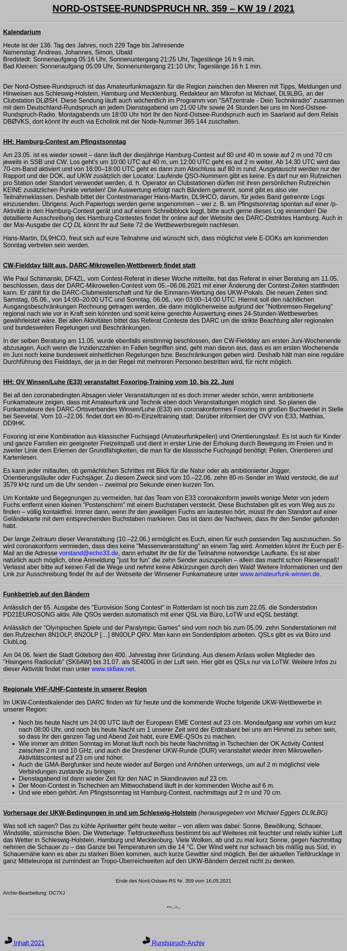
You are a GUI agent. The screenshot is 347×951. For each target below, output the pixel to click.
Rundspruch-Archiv (173, 943)
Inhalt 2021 (24, 943)
